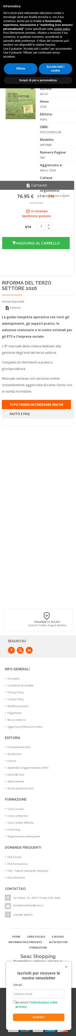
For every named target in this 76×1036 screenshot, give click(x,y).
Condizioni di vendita (20, 685)
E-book (11, 761)
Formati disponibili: (13, 301)
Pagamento (14, 713)
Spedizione (14, 754)
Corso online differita (20, 822)
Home (16, 936)
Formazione (38, 947)
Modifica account (17, 706)
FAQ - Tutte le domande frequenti (27, 871)
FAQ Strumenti (16, 877)
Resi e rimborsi (16, 720)
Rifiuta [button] (20, 68)
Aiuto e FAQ (20, 414)
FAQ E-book (14, 857)
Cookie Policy (15, 699)
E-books (58, 936)
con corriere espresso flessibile (34, 625)
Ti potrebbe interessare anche (36, 404)
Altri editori (58, 942)
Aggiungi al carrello (36, 243)
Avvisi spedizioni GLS (20, 788)
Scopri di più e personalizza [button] (38, 80)
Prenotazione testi (18, 747)
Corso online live (17, 816)
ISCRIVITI (39, 1017)
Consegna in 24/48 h (34, 622)
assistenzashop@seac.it (28, 905)
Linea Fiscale (36, 936)
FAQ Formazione (17, 864)
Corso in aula (15, 809)
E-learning (13, 829)
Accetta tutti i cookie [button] (55, 68)
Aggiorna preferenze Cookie (24, 726)
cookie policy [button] (62, 29)
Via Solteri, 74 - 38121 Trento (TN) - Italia (36, 898)
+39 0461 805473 (23, 915)
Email (18, 985)
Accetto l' (36, 1004)
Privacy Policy (15, 692)
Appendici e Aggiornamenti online (28, 767)
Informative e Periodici (25, 942)
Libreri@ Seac (15, 774)
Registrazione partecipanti (23, 836)
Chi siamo (13, 678)
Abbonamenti (15, 781)
